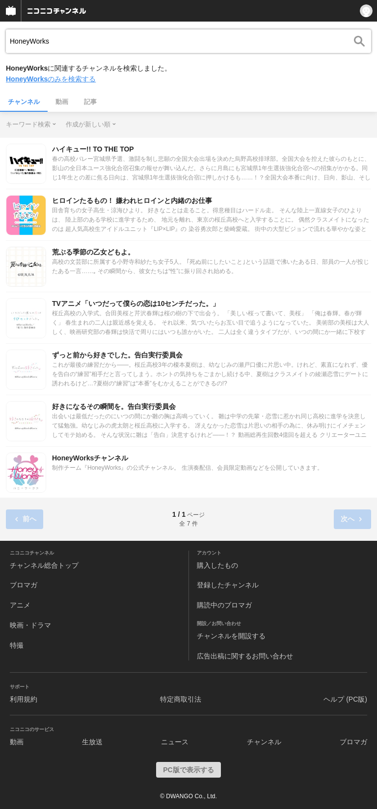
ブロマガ (23, 585)
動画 (61, 101)
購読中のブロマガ (224, 605)
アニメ (20, 605)
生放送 (92, 742)
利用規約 (23, 699)
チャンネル (24, 101)
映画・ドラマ (30, 625)
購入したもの (217, 565)
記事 (90, 101)
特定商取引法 (180, 699)
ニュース (174, 742)
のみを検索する (51, 79)
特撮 (17, 645)
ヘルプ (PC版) (345, 699)
